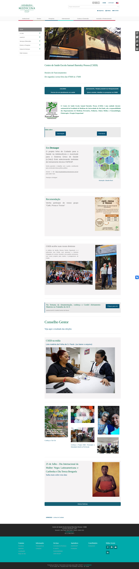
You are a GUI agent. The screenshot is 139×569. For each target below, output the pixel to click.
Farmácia (101, 133)
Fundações (74, 548)
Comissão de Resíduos (59, 546)
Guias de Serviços (30, 49)
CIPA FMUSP (57, 553)
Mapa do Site (22, 553)
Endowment (91, 546)
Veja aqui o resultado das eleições (58, 329)
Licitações (38, 548)
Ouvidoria (21, 546)
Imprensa (21, 548)
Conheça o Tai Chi (50, 440)
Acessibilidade (88, 565)
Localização (21, 551)
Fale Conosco (23, 53)
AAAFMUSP (74, 546)
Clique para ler (112, 306)
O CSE (30, 33)
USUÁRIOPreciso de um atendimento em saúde (63, 90)
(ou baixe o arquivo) (83, 344)
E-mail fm (56, 548)
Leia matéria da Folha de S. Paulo (60, 344)
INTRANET (111, 2)
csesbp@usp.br (69, 532)
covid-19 (30, 37)
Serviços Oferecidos (30, 41)
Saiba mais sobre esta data (56, 475)
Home (21, 29)
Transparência (40, 546)
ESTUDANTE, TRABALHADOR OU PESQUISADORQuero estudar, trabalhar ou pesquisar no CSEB (102, 90)
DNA (56, 565)
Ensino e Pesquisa (30, 45)
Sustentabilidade (58, 551)
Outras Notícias (83, 504)
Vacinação (60, 133)
